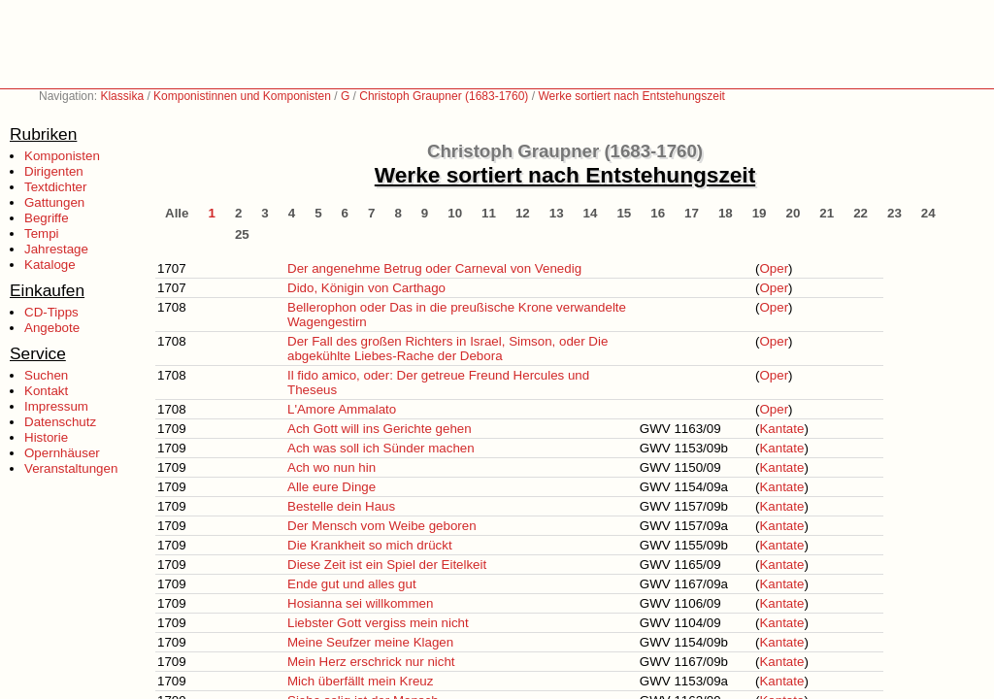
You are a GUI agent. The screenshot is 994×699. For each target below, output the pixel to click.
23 (894, 213)
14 (590, 213)
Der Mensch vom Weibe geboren (382, 525)
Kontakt (46, 390)
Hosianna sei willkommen (360, 603)
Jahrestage (56, 249)
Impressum (56, 406)
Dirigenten (53, 171)
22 (860, 213)
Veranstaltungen (70, 468)
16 (657, 213)
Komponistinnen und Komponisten (242, 96)
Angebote (52, 327)
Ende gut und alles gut (351, 584)
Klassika (122, 96)
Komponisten (62, 156)
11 (488, 213)
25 (242, 234)
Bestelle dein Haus (341, 506)
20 (793, 213)
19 (759, 213)
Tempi (41, 233)
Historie (46, 437)
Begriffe (46, 218)
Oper (773, 268)
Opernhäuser (62, 453)
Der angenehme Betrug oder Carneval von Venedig (434, 268)
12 (522, 213)
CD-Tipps (51, 312)
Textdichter (55, 187)
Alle (176, 213)
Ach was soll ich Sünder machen (381, 448)
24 (928, 213)
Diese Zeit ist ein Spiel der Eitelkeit (386, 564)
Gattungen (54, 202)
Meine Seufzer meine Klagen (370, 642)
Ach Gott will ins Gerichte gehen (379, 428)
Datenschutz (60, 422)
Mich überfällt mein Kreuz (360, 681)
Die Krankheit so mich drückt (369, 545)
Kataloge (50, 264)
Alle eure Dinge (331, 487)
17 (691, 213)
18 (725, 213)
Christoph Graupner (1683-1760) (443, 96)
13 (556, 213)
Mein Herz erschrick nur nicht (371, 661)
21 (826, 213)
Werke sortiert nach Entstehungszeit (631, 96)
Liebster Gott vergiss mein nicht (378, 623)
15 (623, 213)
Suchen (46, 375)
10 (454, 213)
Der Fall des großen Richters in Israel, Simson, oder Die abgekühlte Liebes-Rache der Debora (447, 348)
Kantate (781, 428)
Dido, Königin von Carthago (366, 288)
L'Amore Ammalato (341, 409)
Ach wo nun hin (331, 467)
